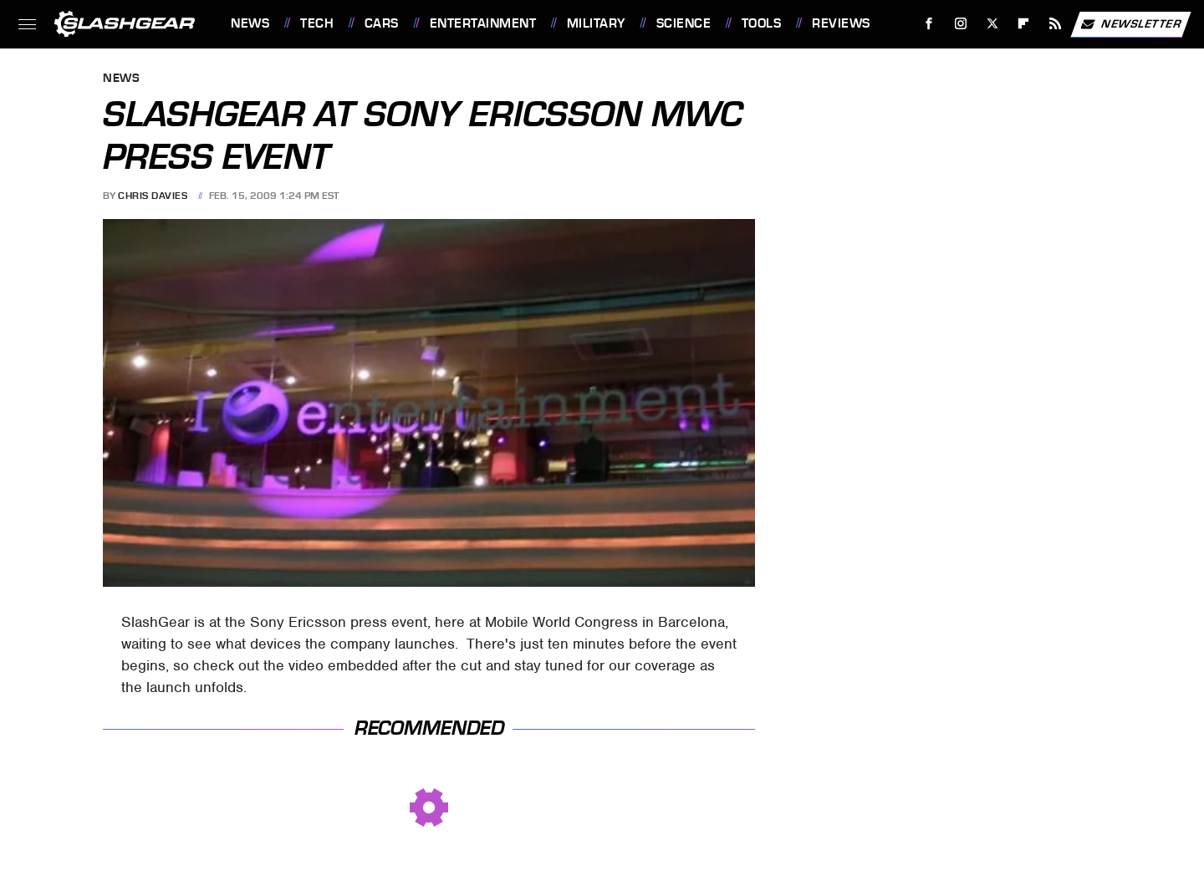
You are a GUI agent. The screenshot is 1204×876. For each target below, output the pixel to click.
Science (684, 23)
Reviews (841, 23)
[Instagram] (961, 24)
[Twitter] (992, 24)
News (250, 23)
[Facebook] (929, 24)
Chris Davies (152, 195)
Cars (382, 23)
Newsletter (1130, 24)
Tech (317, 23)
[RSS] (1055, 24)
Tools (762, 23)
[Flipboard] (1024, 24)
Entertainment (483, 23)
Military (596, 23)
